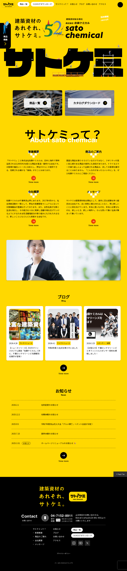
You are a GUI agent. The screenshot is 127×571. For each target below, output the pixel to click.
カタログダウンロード (42, 4)
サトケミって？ (62, 4)
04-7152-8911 (62, 515)
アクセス (102, 4)
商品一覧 (23, 4)
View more (34, 182)
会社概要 (38, 540)
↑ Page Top (120, 474)
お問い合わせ (91, 4)
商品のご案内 (40, 536)
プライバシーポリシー (63, 553)
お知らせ (73, 4)
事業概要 (38, 532)
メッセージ (39, 544)
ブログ (82, 4)
